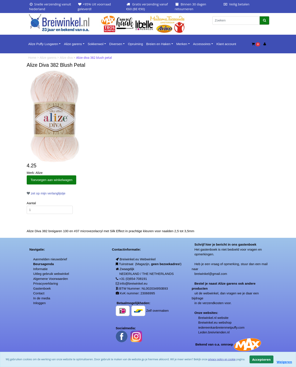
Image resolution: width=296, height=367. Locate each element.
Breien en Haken (158, 44)
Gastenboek (42, 288)
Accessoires (202, 44)
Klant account (226, 44)
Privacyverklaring (45, 283)
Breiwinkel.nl (207, 318)
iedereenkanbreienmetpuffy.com (221, 327)
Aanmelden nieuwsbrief (50, 259)
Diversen (115, 44)
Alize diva (67, 57)
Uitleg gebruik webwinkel (51, 274)
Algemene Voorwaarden (50, 279)
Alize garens (73, 44)
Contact (39, 293)
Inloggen (39, 303)
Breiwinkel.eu (208, 322)
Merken (181, 44)
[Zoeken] (236, 20)
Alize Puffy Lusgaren (43, 44)
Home (32, 57)
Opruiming (135, 44)
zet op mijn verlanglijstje (46, 193)
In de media (41, 298)
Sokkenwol (96, 44)
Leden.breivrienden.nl (214, 332)
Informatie (40, 269)
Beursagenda (43, 264)
